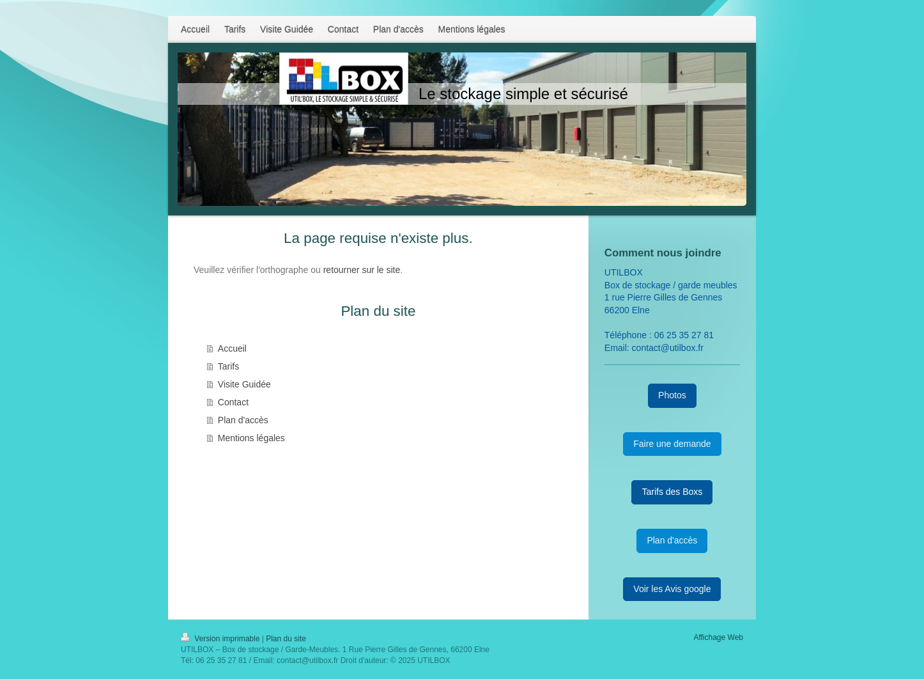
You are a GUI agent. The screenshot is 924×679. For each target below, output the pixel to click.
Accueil (232, 348)
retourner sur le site (362, 270)
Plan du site (286, 638)
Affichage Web (718, 637)
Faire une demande (672, 444)
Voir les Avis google (672, 589)
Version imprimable (221, 638)
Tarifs (228, 366)
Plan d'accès (243, 420)
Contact (233, 402)
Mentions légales (251, 438)
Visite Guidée (244, 384)
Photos (672, 395)
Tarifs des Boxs (672, 492)
